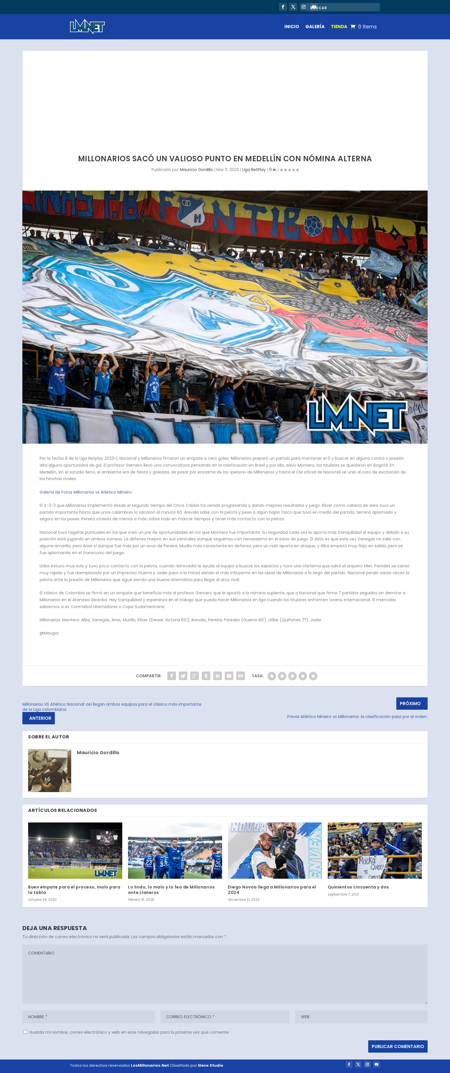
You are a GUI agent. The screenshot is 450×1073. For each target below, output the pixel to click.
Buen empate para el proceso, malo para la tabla (74, 889)
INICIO (291, 27)
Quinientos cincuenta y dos (358, 887)
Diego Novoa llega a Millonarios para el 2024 (272, 889)
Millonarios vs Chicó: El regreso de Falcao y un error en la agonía (145, 5)
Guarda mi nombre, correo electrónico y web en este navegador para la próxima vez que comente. (129, 1032)
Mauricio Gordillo (196, 169)
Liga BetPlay (254, 169)
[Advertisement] (225, 94)
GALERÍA (315, 27)
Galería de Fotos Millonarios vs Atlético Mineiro (86, 492)
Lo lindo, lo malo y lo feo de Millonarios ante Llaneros (171, 889)
